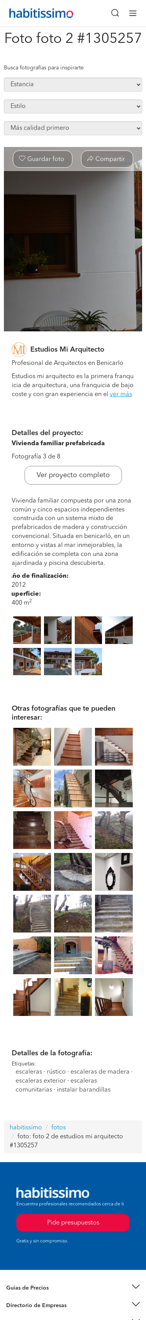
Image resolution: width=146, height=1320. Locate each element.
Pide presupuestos (73, 1223)
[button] (73, 1288)
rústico (56, 1072)
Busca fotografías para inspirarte (44, 68)
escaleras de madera (100, 1072)
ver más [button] (121, 394)
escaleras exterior (41, 1081)
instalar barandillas (84, 1090)
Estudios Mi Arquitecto (67, 349)
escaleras (29, 1072)
